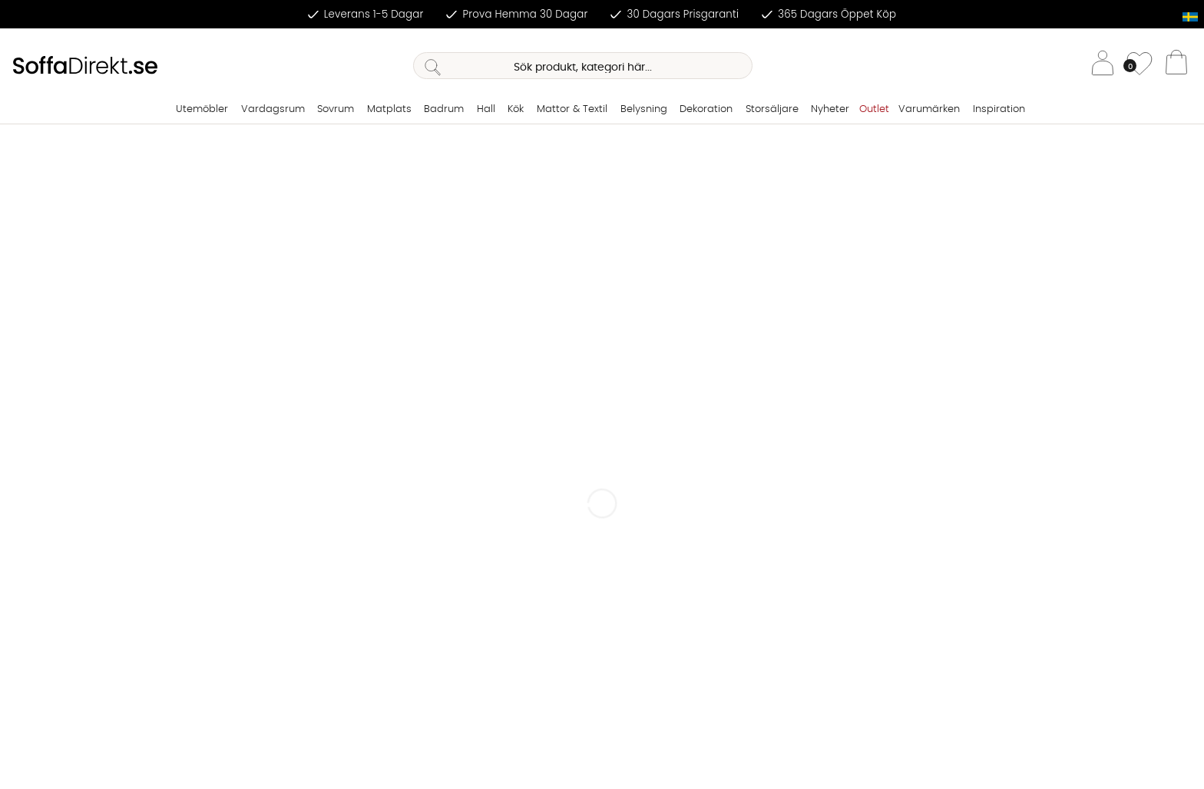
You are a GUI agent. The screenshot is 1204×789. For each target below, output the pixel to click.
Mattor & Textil (572, 109)
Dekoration (706, 109)
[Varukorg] (1176, 66)
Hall (486, 109)
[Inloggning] (1102, 66)
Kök (516, 109)
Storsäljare (772, 109)
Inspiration (999, 109)
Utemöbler (202, 109)
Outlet (874, 109)
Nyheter (830, 109)
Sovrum (335, 109)
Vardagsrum (273, 109)
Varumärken (929, 109)
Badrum (444, 109)
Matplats (389, 109)
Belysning (643, 109)
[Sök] (582, 65)
